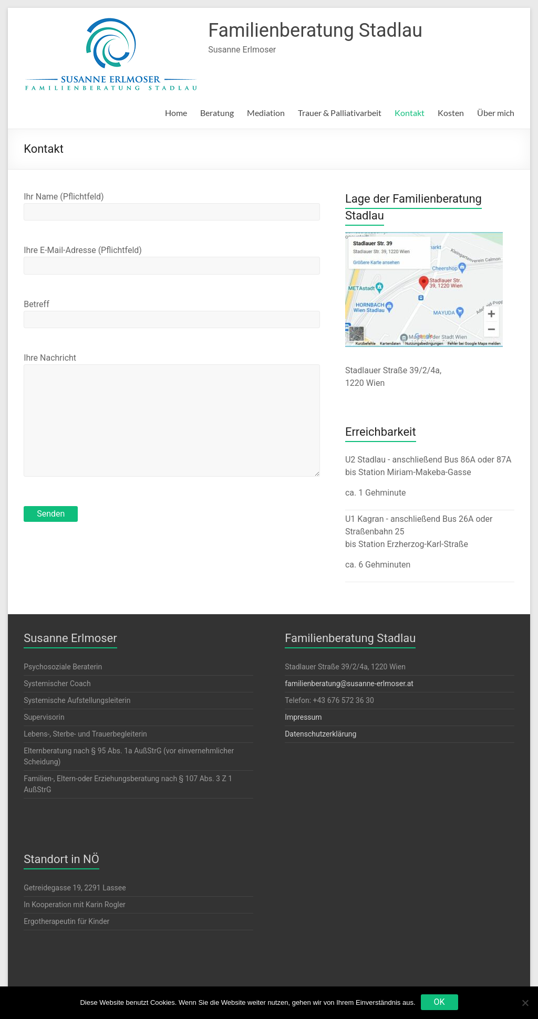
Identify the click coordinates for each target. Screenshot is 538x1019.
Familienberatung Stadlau (315, 30)
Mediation (266, 113)
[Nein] (525, 1002)
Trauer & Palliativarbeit (339, 113)
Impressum (303, 717)
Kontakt (410, 113)
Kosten (451, 113)
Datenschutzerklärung (320, 734)
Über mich (495, 113)
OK (439, 1002)
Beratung (217, 113)
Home (176, 113)
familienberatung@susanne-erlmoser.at (349, 683)
